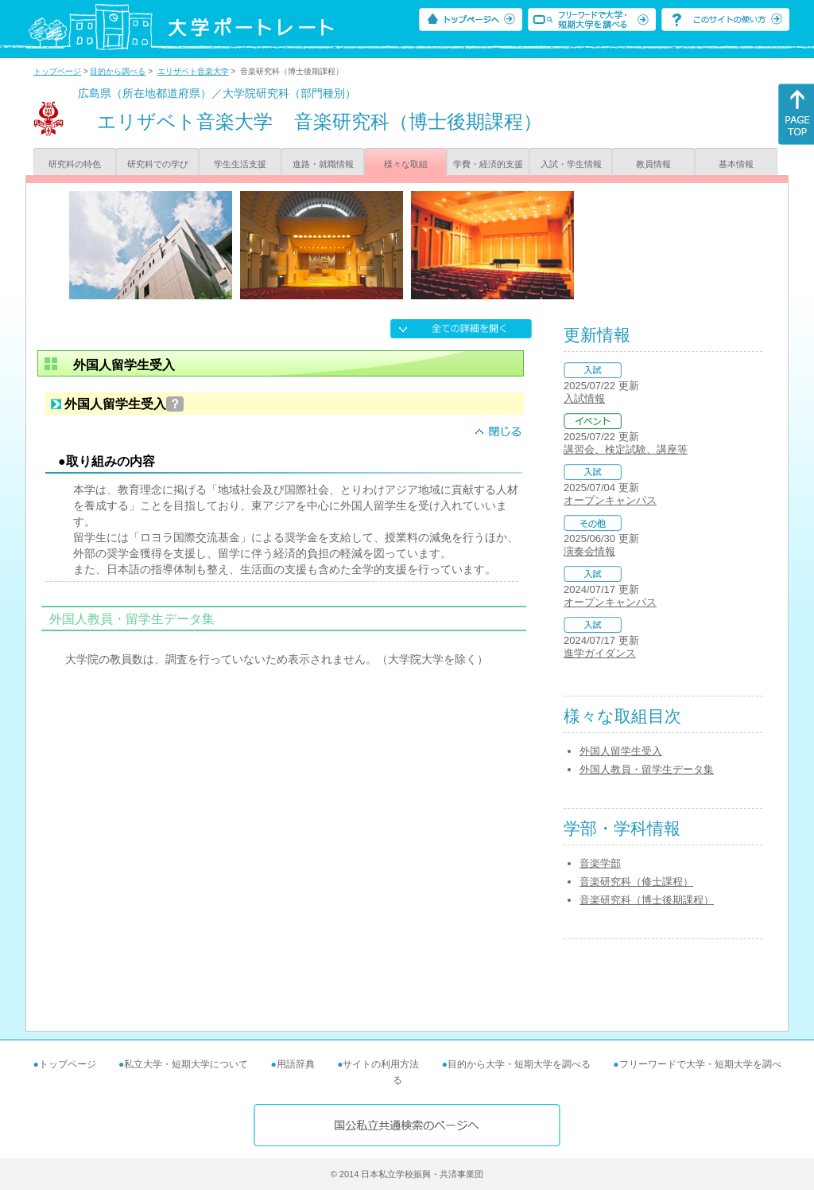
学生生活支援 (240, 164)
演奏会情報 (589, 551)
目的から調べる (117, 71)
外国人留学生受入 (620, 751)
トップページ (57, 71)
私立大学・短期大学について (186, 1064)
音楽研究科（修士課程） (636, 882)
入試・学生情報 (571, 164)
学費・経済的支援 (488, 164)
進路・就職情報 (323, 164)
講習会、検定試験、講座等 (626, 449)
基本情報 (736, 164)
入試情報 (584, 398)
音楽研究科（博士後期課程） (646, 900)
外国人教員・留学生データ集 (646, 769)
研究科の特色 (74, 164)
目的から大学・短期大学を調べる (519, 1064)
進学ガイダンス (600, 653)
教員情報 (653, 164)
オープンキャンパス (610, 500)
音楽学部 (600, 863)
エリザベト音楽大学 (193, 71)
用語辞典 (296, 1064)
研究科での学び (157, 164)
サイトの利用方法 (381, 1064)
